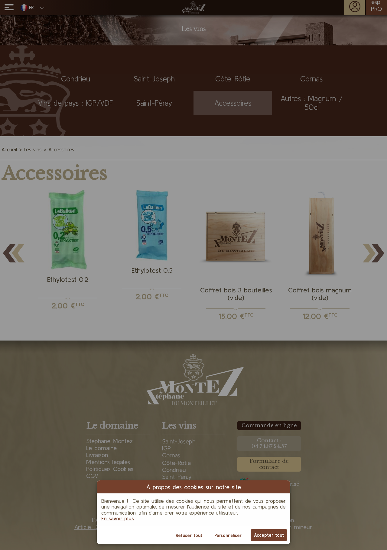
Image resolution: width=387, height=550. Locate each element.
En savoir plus (117, 518)
